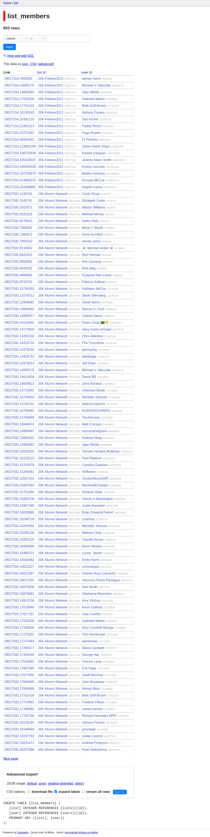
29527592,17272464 (19, 641)
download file (40, 791)
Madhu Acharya (93, 173)
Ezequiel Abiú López (97, 275)
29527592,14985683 (19, 444)
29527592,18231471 (19, 743)
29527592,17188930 (19, 627)
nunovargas (90, 566)
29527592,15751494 (19, 492)
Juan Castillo (91, 614)
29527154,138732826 (20, 153)
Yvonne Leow (92, 661)
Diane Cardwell (93, 648)
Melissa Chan (92, 532)
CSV (33, 64)
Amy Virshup (91, 600)
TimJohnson (91, 417)
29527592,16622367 (19, 573)
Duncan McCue (93, 180)
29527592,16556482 (19, 560)
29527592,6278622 (18, 221)
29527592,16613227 (19, 566)
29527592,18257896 (19, 749)
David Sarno (91, 302)
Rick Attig (89, 268)
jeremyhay (89, 349)
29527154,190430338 (20, 166)
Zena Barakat (92, 383)
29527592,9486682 (18, 275)
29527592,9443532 (18, 268)
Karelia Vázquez (94, 153)
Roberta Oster (92, 492)
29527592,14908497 (19, 431)
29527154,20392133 (19, 119)
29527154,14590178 (19, 85)
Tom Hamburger (94, 634)
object (79, 783)
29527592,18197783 (19, 736)
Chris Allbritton (92, 336)
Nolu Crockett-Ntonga (98, 627)
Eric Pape (89, 668)
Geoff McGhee (92, 675)
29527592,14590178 (19, 370)
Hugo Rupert (91, 133)
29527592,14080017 (19, 316)
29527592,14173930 (19, 329)
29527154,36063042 (19, 139)
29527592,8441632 (18, 255)
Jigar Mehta (90, 92)
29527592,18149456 (19, 729)
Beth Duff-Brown (94, 105)
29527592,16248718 (19, 519)
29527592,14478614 (19, 363)
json (25, 64)
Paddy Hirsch (92, 126)
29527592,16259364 (19, 526)
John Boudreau (93, 682)
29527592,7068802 (18, 227)
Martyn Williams (93, 207)
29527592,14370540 (19, 349)
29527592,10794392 (19, 288)
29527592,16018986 (19, 512)
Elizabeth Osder (93, 200)
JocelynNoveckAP (95, 478)
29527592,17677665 (19, 675)
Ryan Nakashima (94, 749)
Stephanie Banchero (97, 593)
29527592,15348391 (19, 471)
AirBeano (89, 471)
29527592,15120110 (19, 458)
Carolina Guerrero (95, 465)
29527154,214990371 (20, 180)
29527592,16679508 (19, 587)
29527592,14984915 (19, 438)
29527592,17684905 (19, 682)
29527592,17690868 (19, 688)
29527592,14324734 (19, 343)
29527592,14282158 (19, 336)
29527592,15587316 (19, 478)
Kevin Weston (92, 546)
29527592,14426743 (19, 356)
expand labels (67, 791)
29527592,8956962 (18, 261)
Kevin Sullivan (92, 607)
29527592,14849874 (19, 424)
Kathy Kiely (90, 221)
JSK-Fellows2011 (51, 78)
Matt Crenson (92, 424)
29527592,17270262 (19, 634)
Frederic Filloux (93, 702)
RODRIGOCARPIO (96, 410)
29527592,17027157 (19, 614)
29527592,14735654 (19, 397)
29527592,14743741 (19, 404)
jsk (16, 3)
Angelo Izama (92, 187)
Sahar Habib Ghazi (96, 146)
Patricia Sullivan (93, 282)
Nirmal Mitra (91, 688)
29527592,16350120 (19, 539)
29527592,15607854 (19, 485)
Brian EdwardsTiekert (97, 512)
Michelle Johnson (94, 397)
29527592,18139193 (19, 722)
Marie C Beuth (92, 227)
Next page (10, 758)
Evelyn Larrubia (93, 166)
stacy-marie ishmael (96, 329)
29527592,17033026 (19, 621)
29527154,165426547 (20, 160)
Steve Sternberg (94, 295)
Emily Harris (91, 560)
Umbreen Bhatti (93, 390)
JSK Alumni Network (53, 194)
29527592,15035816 (19, 451)
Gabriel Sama (92, 316)
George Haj (90, 654)
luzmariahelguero (94, 431)
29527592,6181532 (18, 214)
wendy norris (91, 78)
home (7, 3)
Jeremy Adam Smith (96, 160)
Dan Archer (90, 119)
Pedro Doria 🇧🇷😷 (95, 322)
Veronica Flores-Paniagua (101, 580)
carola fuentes (92, 709)
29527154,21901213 (19, 126)
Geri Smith (90, 587)
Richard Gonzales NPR (99, 715)
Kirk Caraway (92, 261)
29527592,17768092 (19, 709)
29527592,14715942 (19, 390)
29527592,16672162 (19, 580)
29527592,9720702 (18, 282)
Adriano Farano (93, 112)
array (42, 783)
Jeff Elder (89, 363)
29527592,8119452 (18, 248)
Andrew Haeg (92, 438)
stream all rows (96, 791)
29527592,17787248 (19, 715)
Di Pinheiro (90, 139)
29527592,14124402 (19, 322)
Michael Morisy (93, 214)
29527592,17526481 (19, 661)
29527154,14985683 (19, 92)
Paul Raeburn (92, 458)
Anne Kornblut (92, 234)
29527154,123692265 (20, 146)
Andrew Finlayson (95, 743)
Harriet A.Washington (97, 499)
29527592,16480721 (19, 553)
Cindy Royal (91, 194)
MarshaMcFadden (95, 485)
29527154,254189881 (20, 187)
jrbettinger (89, 356)
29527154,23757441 (19, 133)
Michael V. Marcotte (96, 85)
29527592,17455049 (19, 654)
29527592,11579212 (19, 295)
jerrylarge (89, 729)
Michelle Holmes (94, 526)
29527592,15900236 (19, 499)
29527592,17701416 (19, 695)
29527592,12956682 (19, 302)
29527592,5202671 (18, 207)
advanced (46, 64)
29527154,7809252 (18, 78)
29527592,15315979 (19, 465)
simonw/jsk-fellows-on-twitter (81, 832)
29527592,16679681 (19, 593)
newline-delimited (60, 783)
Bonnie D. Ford (93, 309)
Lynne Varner (92, 553)
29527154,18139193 (19, 112)
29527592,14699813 (19, 383)
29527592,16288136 (19, 532)
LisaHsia (88, 519)
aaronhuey (90, 641)
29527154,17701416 (19, 105)
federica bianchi (93, 404)
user (84, 72)
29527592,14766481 (19, 410)
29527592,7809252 (18, 241)
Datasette (23, 832)
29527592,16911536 (19, 600)
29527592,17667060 (19, 668)
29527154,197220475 (20, 173)
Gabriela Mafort (93, 99)
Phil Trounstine (93, 343)
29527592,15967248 (19, 505)
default (32, 783)
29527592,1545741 (18, 200)
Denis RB (89, 377)
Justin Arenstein (93, 505)
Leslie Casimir (92, 736)
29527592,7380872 (18, 234)
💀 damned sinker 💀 (98, 248)
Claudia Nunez (93, 539)
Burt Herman (91, 255)
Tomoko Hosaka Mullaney (101, 451)
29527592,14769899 (19, 417)
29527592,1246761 (18, 194)
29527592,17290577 (19, 648)
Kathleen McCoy (94, 288)
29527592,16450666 (19, 546)
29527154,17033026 (19, 99)
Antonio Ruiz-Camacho (99, 573)
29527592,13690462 (19, 309)
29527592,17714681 (19, 702)
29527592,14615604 (19, 377)
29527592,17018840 (19, 607)
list (39, 72)
